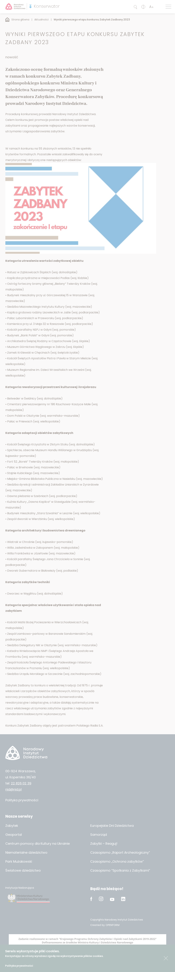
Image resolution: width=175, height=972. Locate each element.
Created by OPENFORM (104, 925)
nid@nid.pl (13, 789)
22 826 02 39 (21, 783)
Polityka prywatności (19, 966)
